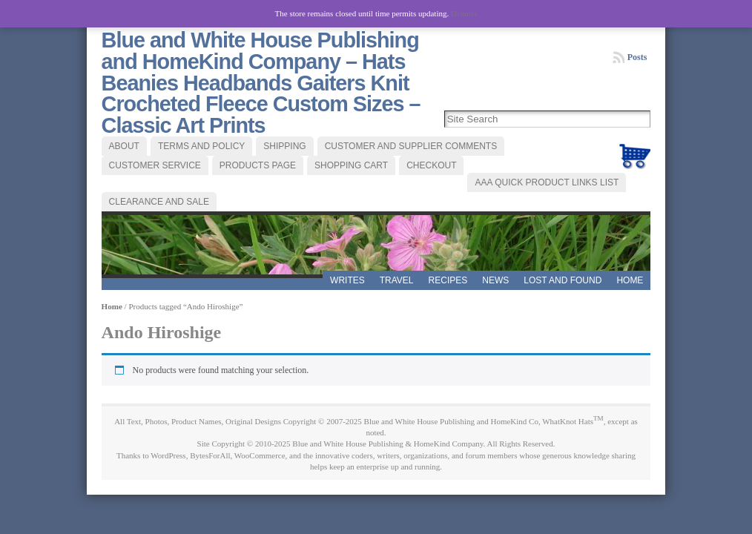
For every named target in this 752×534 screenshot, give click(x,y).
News (495, 280)
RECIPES (448, 280)
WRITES (347, 280)
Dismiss (464, 13)
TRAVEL (397, 280)
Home (629, 280)
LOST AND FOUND (562, 280)
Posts (637, 57)
